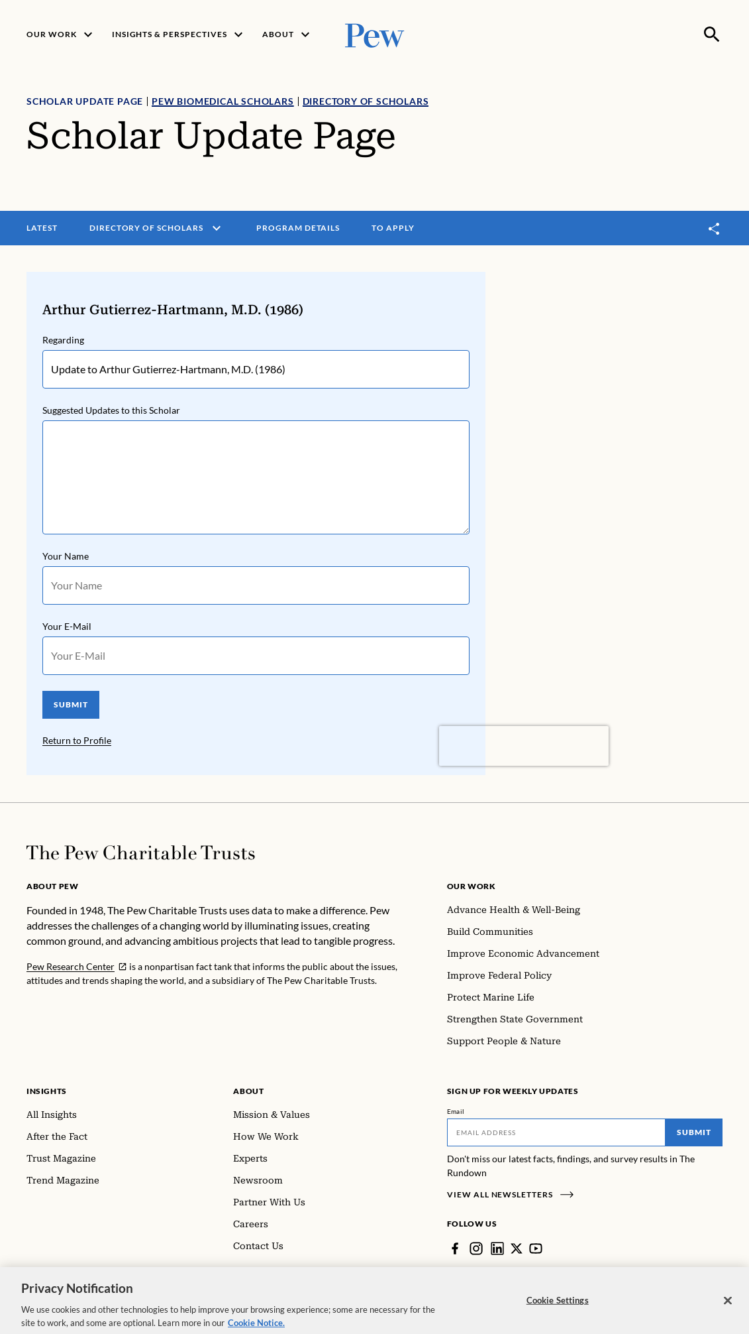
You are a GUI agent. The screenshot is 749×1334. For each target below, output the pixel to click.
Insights (46, 1091)
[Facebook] (455, 1248)
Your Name (65, 556)
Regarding (63, 339)
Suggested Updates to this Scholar (111, 410)
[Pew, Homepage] (375, 34)
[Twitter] (517, 1248)
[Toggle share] (715, 228)
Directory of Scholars (366, 101)
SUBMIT (71, 704)
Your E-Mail (66, 626)
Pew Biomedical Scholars (222, 101)
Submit (694, 1132)
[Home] (140, 852)
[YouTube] (536, 1248)
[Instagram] (476, 1248)
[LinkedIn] (497, 1248)
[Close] (727, 1308)
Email (456, 1111)
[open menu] (217, 228)
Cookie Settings (557, 1308)
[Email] (556, 1132)
